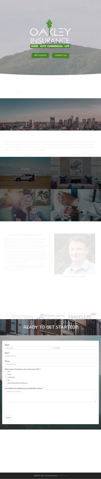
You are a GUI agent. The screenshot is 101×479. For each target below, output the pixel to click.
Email (7, 353)
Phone (7, 361)
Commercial (10, 377)
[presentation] (21, 408)
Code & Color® (62, 476)
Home (8, 374)
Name (7, 345)
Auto (7, 371)
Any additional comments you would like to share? (24, 388)
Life (7, 380)
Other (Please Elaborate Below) (16, 383)
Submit (8, 418)
